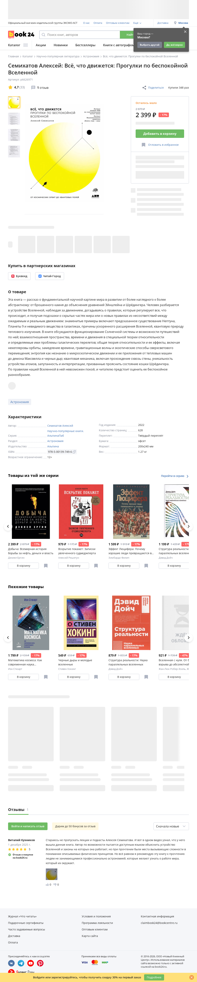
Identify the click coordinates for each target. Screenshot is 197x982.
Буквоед (19, 276)
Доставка (162, 23)
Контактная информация (157, 916)
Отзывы (18, 809)
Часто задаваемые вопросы (26, 929)
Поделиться (153, 87)
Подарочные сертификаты (25, 923)
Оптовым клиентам (117, 23)
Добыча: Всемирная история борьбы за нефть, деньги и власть (30, 551)
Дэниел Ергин (16, 557)
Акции (41, 45)
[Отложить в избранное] (160, 144)
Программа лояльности (97, 923)
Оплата (97, 23)
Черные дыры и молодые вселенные (75, 662)
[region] (15, 152)
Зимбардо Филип (119, 557)
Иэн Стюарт (15, 669)
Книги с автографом (118, 45)
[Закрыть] (191, 977)
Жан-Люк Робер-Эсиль (172, 669)
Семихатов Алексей (60, 425)
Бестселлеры (85, 45)
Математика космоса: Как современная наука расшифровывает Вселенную (27, 662)
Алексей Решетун (68, 557)
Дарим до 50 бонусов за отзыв (75, 826)
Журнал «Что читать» (22, 916)
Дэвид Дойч (166, 557)
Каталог (18, 45)
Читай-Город (49, 276)
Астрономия (19, 402)
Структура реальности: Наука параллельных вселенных (128, 662)
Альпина (53, 446)
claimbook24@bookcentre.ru (159, 923)
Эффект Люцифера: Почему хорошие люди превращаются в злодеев (130, 551)
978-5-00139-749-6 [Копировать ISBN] (62, 452)
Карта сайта (90, 936)
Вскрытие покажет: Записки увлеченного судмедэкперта (77, 551)
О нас (86, 23)
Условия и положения (96, 916)
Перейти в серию (175, 476)
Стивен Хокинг (67, 669)
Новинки (61, 45)
